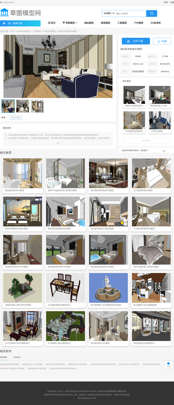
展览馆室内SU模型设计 (144, 343)
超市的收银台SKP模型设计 (129, 364)
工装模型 (122, 23)
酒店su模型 (15, 118)
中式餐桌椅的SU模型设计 (59, 305)
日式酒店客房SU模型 (143, 190)
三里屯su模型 (157, 131)
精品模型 (89, 23)
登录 (166, 2)
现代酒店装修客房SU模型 (59, 228)
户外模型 (138, 23)
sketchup (102, 391)
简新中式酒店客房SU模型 (135, 106)
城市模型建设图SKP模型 (9, 364)
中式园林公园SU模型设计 (59, 343)
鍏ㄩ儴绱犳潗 (15, 23)
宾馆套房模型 (50, 31)
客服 (168, 367)
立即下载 (135, 41)
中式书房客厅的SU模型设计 (17, 343)
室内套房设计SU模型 (100, 343)
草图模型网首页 (7, 2)
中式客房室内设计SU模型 (16, 267)
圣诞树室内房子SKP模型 (77, 364)
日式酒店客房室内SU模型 (135, 131)
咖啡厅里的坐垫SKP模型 (55, 364)
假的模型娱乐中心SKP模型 (32, 364)
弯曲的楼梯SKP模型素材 (36, 369)
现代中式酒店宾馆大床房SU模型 (62, 190)
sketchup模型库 (24, 31)
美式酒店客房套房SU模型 (102, 190)
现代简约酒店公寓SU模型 (102, 228)
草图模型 (70, 23)
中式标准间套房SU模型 (144, 228)
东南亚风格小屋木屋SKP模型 (18, 305)
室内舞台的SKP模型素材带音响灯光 (63, 369)
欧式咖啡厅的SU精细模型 (145, 305)
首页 (51, 23)
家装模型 (105, 23)
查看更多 (146, 141)
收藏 (164, 41)
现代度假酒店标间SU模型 (102, 267)
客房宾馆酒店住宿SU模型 (16, 228)
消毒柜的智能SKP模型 (151, 364)
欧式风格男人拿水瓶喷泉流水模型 (106, 305)
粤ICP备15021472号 (87, 398)
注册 (172, 2)
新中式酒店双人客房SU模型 (146, 267)
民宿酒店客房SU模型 (14, 190)
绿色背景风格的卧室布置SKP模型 (103, 364)
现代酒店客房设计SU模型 (59, 267)
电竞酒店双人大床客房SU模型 (161, 106)
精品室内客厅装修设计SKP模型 (12, 369)
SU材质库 (156, 23)
